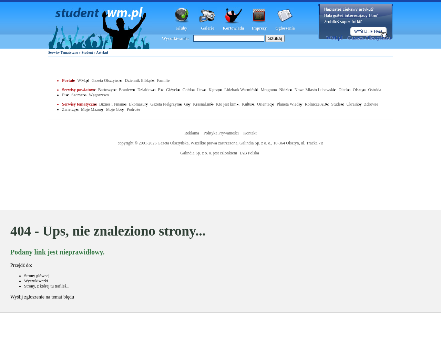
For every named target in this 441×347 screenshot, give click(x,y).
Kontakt (250, 133)
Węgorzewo (99, 95)
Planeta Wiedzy (289, 104)
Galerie (207, 28)
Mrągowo (269, 89)
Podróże (133, 109)
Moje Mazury (92, 109)
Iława (201, 89)
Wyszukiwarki (36, 281)
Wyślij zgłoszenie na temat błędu (42, 297)
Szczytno (78, 95)
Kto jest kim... (227, 104)
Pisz (65, 95)
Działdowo (146, 89)
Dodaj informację (355, 21)
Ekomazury (138, 104)
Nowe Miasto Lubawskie (315, 89)
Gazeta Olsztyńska (369, 38)
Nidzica (285, 89)
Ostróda (374, 89)
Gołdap (189, 89)
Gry (187, 104)
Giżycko (173, 89)
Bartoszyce (107, 89)
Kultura (248, 104)
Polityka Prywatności (221, 133)
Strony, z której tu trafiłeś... (46, 286)
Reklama (191, 133)
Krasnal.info (203, 104)
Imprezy (259, 28)
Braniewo (127, 89)
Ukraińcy (354, 104)
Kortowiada (233, 28)
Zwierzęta (70, 109)
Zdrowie (371, 104)
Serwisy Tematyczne (63, 52)
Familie (163, 80)
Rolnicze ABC (317, 104)
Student (87, 52)
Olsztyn (359, 89)
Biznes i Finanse (112, 104)
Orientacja (265, 104)
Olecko (344, 89)
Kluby (181, 28)
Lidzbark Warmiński (241, 89)
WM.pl (334, 38)
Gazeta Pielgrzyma (166, 104)
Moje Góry (115, 109)
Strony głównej (37, 275)
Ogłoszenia (285, 28)
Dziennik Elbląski (139, 80)
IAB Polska (249, 153)
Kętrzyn (215, 89)
